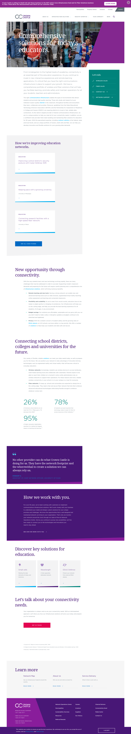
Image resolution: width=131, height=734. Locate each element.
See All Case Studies (28, 243)
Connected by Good (101, 708)
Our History (78, 715)
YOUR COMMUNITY (98, 16)
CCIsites (110, 9)
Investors (102, 9)
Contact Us (98, 715)
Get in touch (37, 625)
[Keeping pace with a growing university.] (35, 192)
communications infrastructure (39, 97)
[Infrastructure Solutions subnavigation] (70, 16)
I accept (107, 730)
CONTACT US (100, 92)
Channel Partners (100, 704)
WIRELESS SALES (100, 81)
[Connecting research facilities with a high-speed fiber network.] (35, 221)
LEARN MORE (110, 3)
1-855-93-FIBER (20, 723)
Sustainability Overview (62, 712)
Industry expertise (81, 16)
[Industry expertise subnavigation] (88, 16)
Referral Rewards (60, 719)
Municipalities (80, 9)
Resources (58, 715)
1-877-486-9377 (20, 712)
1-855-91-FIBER (19, 718)
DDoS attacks (33, 323)
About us (45, 16)
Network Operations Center (63, 704)
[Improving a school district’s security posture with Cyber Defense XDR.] (35, 163)
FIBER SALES (98, 86)
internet (42, 102)
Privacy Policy (30, 731)
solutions (33, 326)
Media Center (99, 712)
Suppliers (78, 712)
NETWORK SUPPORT (102, 97)
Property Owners (92, 9)
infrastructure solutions (32, 289)
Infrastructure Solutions (60, 16)
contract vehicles (63, 120)
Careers (120, 9)
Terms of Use (40, 731)
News (108, 16)
